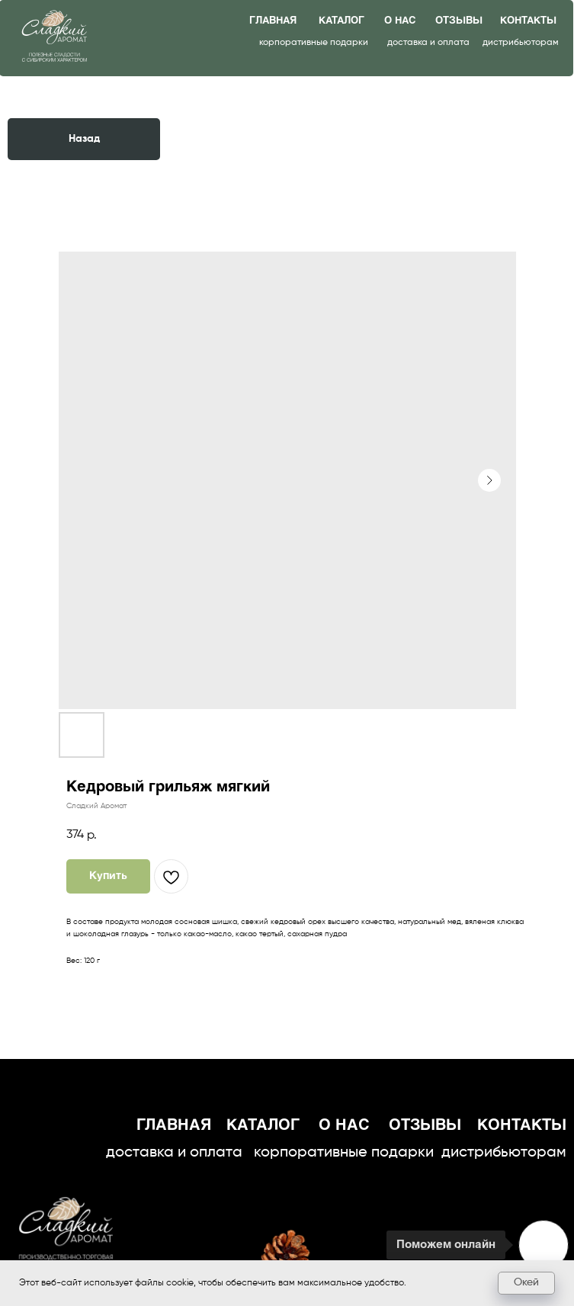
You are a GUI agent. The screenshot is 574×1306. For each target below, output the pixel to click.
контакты (528, 21)
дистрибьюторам (521, 42)
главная (273, 21)
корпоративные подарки (313, 42)
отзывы (459, 21)
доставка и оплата (428, 42)
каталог (341, 21)
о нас (399, 21)
